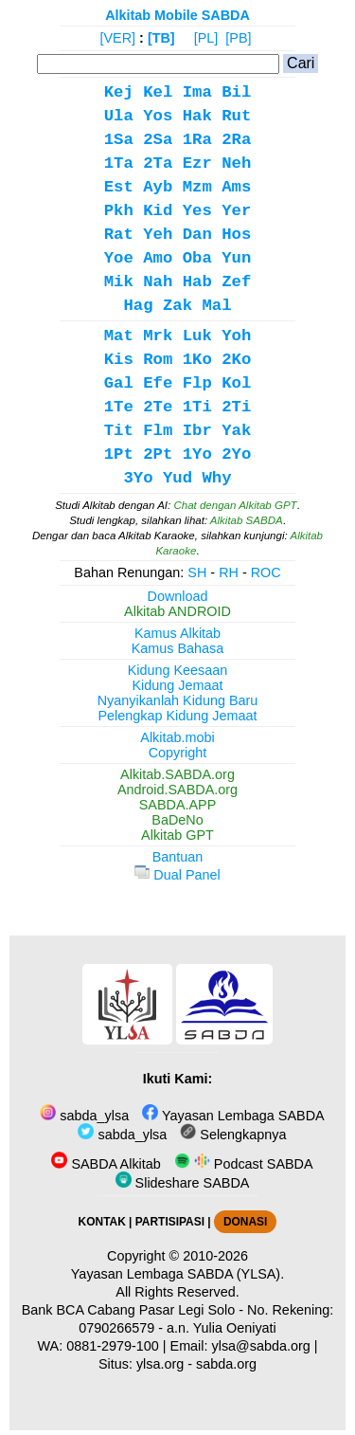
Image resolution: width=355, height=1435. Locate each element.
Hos (236, 235)
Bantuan (178, 856)
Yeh (157, 235)
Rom (157, 360)
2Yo (236, 454)
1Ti (197, 407)
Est (118, 187)
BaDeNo (177, 819)
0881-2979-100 (112, 1345)
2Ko (236, 360)
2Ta (157, 163)
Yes (197, 211)
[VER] (118, 37)
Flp (197, 383)
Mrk (157, 336)
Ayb (157, 187)
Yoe (118, 258)
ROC (266, 572)
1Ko (197, 360)
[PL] (206, 37)
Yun (236, 258)
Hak (197, 116)
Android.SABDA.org (177, 789)
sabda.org (226, 1363)
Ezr (197, 163)
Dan (197, 235)
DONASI (245, 1221)
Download (178, 596)
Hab (197, 282)
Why (216, 478)
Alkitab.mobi (177, 737)
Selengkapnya (233, 1134)
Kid (157, 211)
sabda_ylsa (84, 1115)
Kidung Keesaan (178, 670)
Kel (157, 92)
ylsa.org (160, 1363)
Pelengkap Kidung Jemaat (177, 715)
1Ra (197, 140)
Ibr (197, 431)
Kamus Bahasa (178, 648)
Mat (118, 336)
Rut (236, 116)
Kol (236, 383)
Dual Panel (177, 874)
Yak (236, 431)
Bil (236, 92)
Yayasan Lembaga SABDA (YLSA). (177, 1273)
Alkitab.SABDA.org (177, 774)
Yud (177, 478)
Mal (216, 306)
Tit (118, 431)
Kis (118, 360)
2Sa (157, 140)
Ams (236, 187)
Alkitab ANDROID (177, 611)
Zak (177, 306)
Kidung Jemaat (178, 685)
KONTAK (102, 1221)
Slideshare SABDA (182, 1182)
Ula (118, 116)
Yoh (236, 336)
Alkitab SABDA (246, 520)
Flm (157, 431)
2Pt (157, 454)
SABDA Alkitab (105, 1164)
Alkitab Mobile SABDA (177, 15)
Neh (236, 163)
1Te (118, 407)
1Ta (118, 163)
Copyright (178, 752)
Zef (236, 282)
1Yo (197, 454)
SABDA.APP (178, 804)
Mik (118, 282)
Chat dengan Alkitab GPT (234, 505)
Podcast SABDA (243, 1164)
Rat (118, 235)
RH (229, 572)
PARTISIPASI (169, 1221)
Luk (197, 336)
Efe (157, 383)
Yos (157, 116)
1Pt (118, 454)
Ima (197, 92)
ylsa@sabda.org (261, 1345)
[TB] (161, 37)
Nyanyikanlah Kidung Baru (178, 700)
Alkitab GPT (177, 835)
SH (196, 572)
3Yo (137, 478)
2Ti (236, 407)
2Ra (236, 140)
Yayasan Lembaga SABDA (233, 1115)
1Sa (118, 140)
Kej (118, 92)
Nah (157, 282)
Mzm (197, 187)
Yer (236, 211)
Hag (137, 306)
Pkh (118, 211)
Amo (157, 258)
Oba (197, 258)
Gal (118, 383)
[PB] (238, 37)
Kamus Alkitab (177, 633)
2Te (157, 407)
